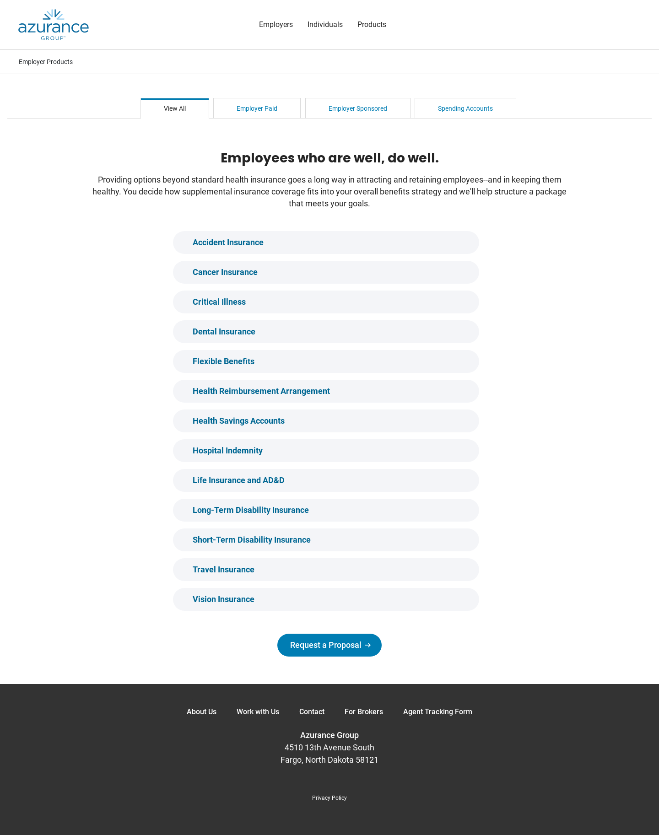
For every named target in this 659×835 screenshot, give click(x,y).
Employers (276, 24)
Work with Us (258, 711)
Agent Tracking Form (437, 711)
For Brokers (364, 711)
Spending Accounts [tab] (465, 108)
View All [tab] (175, 108)
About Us (201, 711)
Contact (311, 711)
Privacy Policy (329, 798)
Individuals (325, 24)
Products (371, 24)
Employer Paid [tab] (257, 108)
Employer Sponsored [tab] (358, 108)
